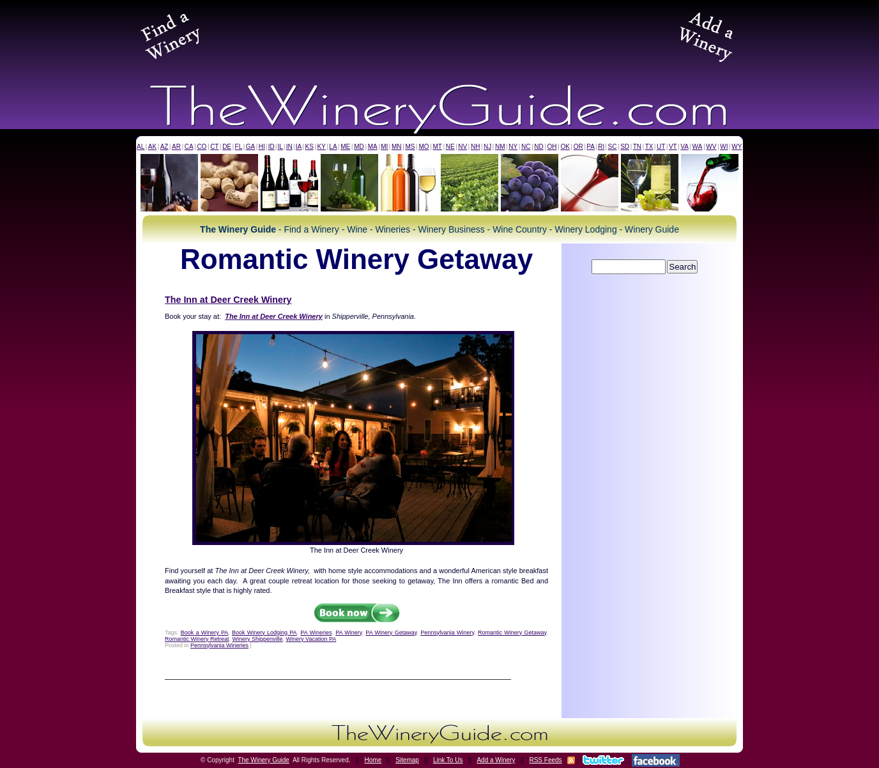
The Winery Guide (263, 760)
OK (564, 146)
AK (152, 146)
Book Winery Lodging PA (264, 632)
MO (423, 146)
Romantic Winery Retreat (197, 639)
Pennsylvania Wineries (219, 645)
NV (462, 146)
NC (525, 146)
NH (475, 146)
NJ (487, 146)
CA (189, 146)
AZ (164, 146)
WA (697, 146)
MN (397, 146)
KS (309, 146)
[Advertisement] (439, 34)
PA (590, 146)
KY (321, 146)
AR (176, 146)
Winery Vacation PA (311, 639)
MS (410, 146)
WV (711, 146)
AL (140, 146)
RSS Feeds (545, 760)
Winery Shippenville (258, 639)
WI (724, 146)
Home (373, 760)
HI (262, 146)
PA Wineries (316, 632)
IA (299, 146)
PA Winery (348, 632)
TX (649, 146)
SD (624, 146)
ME (345, 146)
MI (384, 146)
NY (512, 146)
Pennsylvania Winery (447, 632)
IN (289, 146)
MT (436, 146)
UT (661, 146)
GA (250, 146)
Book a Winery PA (205, 632)
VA (684, 146)
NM (500, 146)
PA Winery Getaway (391, 632)
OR (578, 146)
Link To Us (448, 760)
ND (538, 146)
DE (226, 146)
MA (373, 146)
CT (214, 146)
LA (333, 146)
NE (450, 146)
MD (359, 146)
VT (673, 146)
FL (239, 146)
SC (612, 146)
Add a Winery (496, 760)
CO (201, 146)
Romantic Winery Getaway (512, 632)
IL (280, 146)
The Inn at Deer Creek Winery (228, 300)
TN (637, 146)
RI (601, 146)
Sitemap (407, 760)
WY (736, 146)
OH (552, 146)
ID (271, 146)
